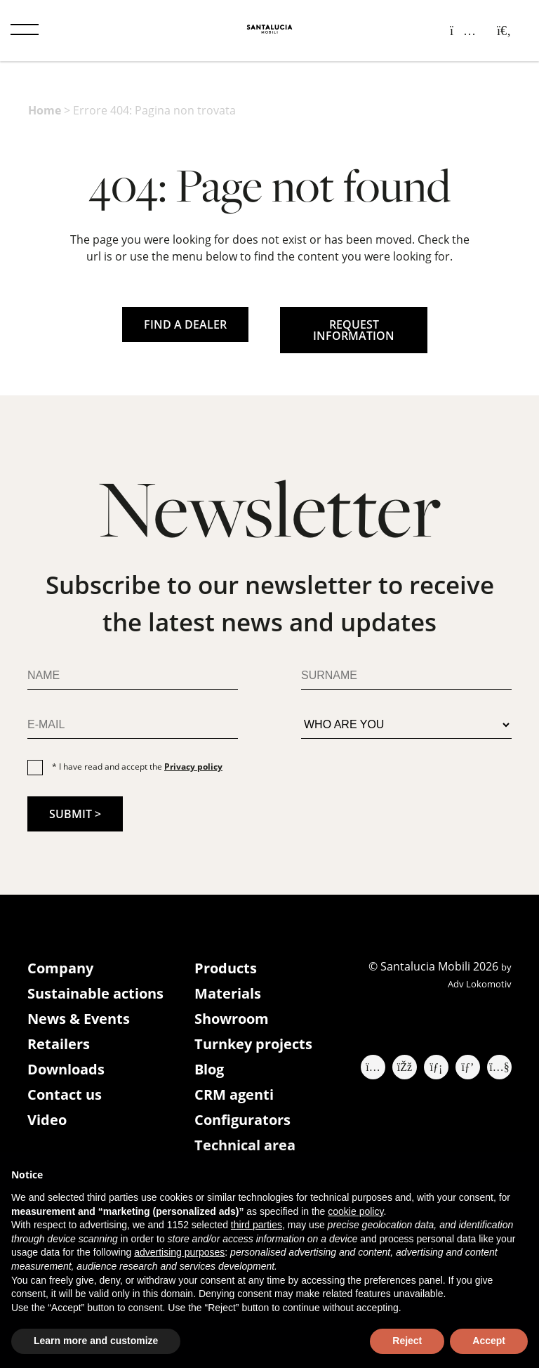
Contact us (64, 1094)
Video (47, 1119)
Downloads (66, 1069)
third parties (256, 1224)
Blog (209, 1069)
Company (60, 968)
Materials (227, 993)
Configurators (242, 1119)
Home (44, 110)
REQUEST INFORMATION (353, 330)
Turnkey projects (253, 1043)
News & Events (78, 1018)
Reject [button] (407, 1340)
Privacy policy (193, 766)
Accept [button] (488, 1340)
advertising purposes (179, 1252)
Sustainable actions (95, 993)
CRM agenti (234, 1094)
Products (225, 968)
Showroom (231, 1018)
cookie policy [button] (355, 1211)
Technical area (244, 1145)
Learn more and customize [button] (96, 1340)
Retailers (58, 1043)
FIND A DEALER (185, 324)
